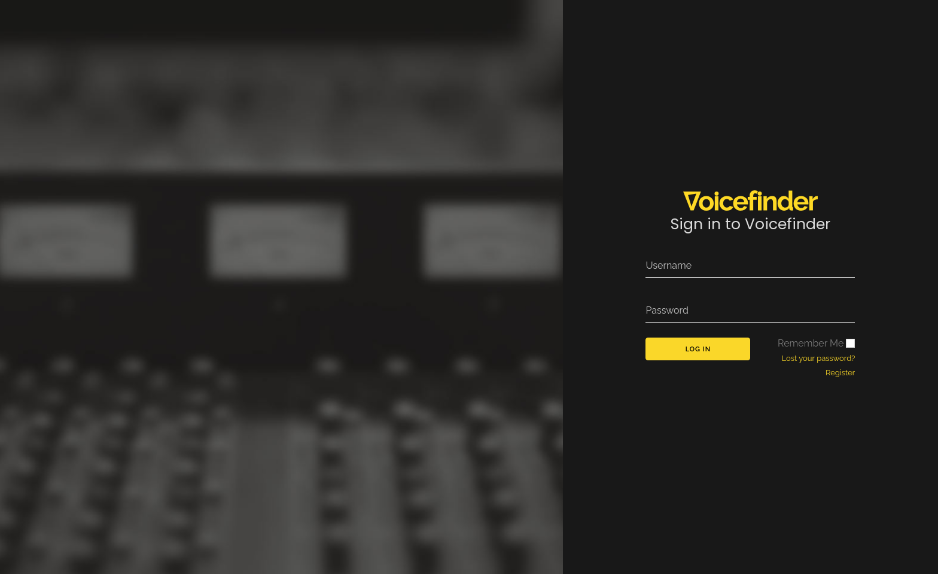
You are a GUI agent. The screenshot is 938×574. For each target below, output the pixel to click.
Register (840, 372)
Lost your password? (818, 358)
